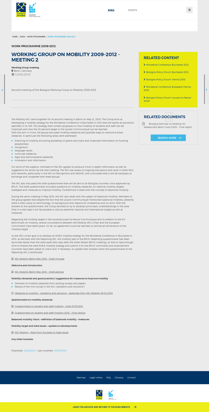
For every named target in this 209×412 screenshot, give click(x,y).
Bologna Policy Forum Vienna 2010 (164, 79)
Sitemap (81, 377)
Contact (131, 377)
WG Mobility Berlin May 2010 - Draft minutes (39, 258)
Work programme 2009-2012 (61, 37)
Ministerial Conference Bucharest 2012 (166, 64)
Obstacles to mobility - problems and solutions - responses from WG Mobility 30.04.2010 (64, 293)
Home (15, 37)
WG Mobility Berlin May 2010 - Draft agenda (39, 271)
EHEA (22, 37)
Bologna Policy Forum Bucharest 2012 (166, 72)
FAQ (108, 377)
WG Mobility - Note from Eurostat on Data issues (41, 332)
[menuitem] (111, 10)
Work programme (36, 37)
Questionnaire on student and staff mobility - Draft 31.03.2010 (49, 306)
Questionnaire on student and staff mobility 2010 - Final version (50, 312)
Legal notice (95, 377)
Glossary (119, 377)
